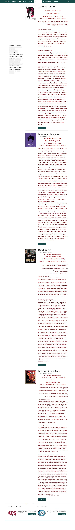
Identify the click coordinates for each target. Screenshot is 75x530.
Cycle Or (17, 54)
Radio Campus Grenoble (14, 507)
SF (15, 71)
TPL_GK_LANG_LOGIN (67, 1)
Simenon (18, 71)
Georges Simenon (12, 58)
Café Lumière (44, 250)
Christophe (27, 508)
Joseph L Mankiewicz (13, 67)
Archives (55, 1)
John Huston (17, 65)
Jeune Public (12, 65)
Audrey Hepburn (12, 47)
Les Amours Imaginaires (49, 134)
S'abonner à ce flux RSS (30, 503)
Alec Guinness (18, 45)
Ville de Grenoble (42, 507)
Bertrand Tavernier (18, 47)
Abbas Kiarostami (12, 45)
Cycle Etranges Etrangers (13, 52)
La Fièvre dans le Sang (49, 371)
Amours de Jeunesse (44, 136)
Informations (38, 1)
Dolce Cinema (12, 56)
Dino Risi (21, 54)
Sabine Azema (12, 71)
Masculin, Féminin (46, 6)
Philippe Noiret (12, 69)
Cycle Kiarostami (12, 54)
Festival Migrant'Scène (18, 56)
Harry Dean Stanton (19, 58)
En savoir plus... (42, 243)
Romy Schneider (17, 69)
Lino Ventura (19, 67)
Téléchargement (47, 1)
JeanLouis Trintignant (13, 63)
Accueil (31, 1)
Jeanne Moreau (19, 63)
